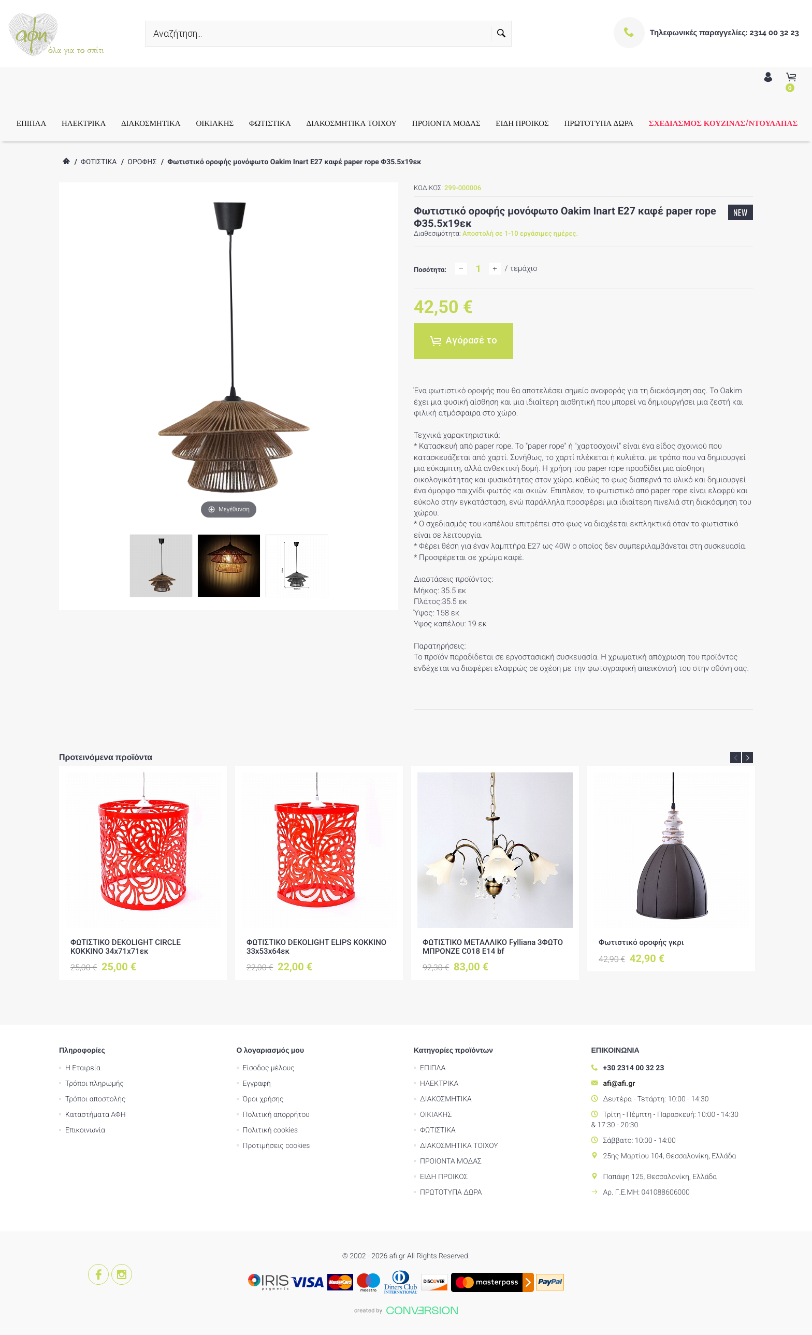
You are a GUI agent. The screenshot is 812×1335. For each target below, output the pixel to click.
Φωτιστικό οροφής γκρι (641, 942)
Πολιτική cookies (270, 1130)
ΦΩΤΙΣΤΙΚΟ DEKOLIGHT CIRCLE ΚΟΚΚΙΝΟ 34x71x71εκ (125, 947)
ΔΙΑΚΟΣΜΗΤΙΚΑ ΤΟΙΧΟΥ (351, 122)
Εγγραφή (257, 1084)
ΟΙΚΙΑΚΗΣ (215, 122)
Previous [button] (735, 757)
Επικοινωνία (85, 1130)
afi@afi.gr (619, 1084)
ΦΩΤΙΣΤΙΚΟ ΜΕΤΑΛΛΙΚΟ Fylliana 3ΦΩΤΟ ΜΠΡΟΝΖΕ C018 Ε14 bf (493, 947)
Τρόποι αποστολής (95, 1099)
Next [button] (747, 757)
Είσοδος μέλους (269, 1068)
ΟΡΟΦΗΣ (141, 162)
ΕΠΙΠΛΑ (32, 122)
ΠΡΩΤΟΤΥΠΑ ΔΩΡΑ (598, 122)
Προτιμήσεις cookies (276, 1146)
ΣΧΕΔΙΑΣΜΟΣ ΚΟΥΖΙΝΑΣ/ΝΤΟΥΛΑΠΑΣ (723, 122)
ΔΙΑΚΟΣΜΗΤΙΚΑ (151, 122)
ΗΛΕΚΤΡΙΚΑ (84, 122)
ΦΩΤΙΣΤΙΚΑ (270, 122)
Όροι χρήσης (263, 1099)
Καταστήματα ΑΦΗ (95, 1115)
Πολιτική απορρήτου (276, 1115)
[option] (143, 873)
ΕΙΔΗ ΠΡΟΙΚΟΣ (522, 122)
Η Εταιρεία (82, 1068)
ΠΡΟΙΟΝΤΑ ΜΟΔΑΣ (446, 122)
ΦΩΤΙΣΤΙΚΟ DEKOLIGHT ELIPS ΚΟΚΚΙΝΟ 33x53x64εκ (316, 947)
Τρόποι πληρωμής (94, 1084)
